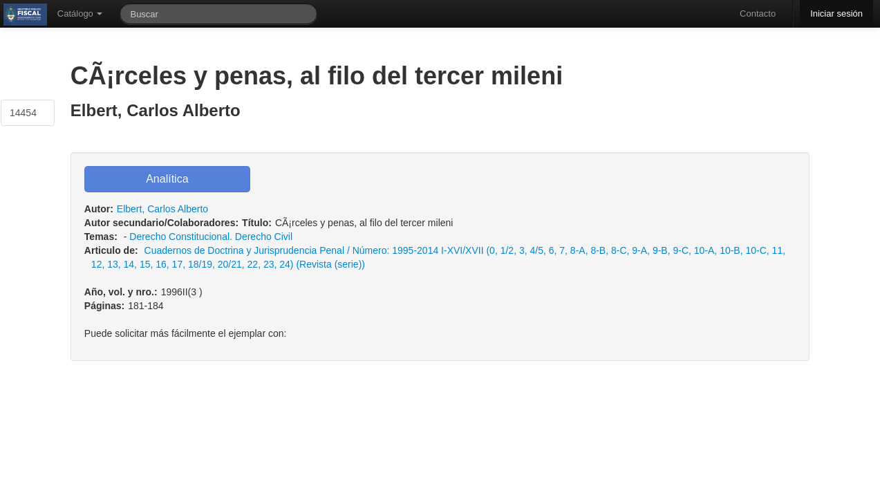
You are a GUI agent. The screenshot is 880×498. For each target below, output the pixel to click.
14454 (23, 112)
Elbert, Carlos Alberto (162, 208)
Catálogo (80, 13)
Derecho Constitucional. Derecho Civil (210, 236)
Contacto (758, 13)
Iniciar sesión (836, 13)
